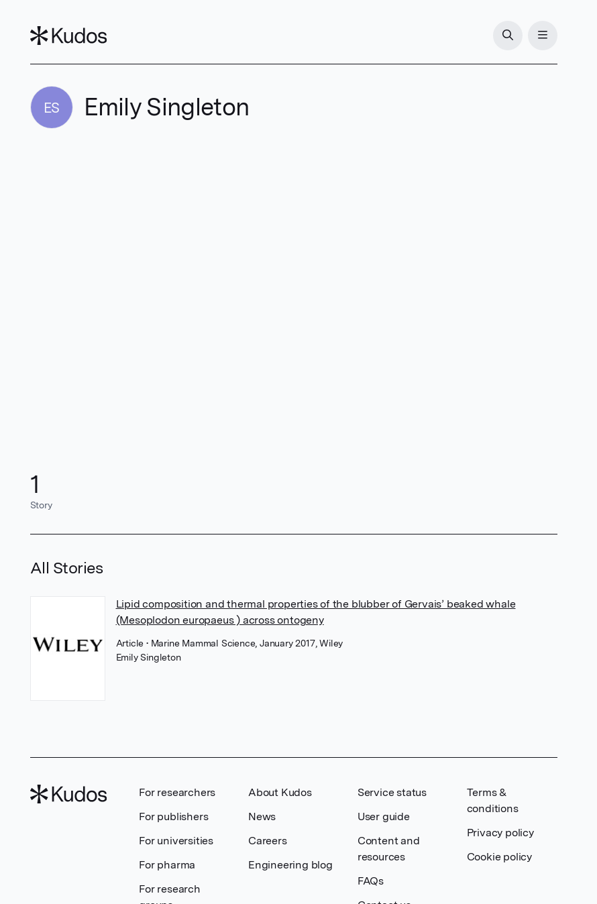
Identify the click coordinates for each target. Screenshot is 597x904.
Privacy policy (500, 832)
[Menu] (542, 35)
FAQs (371, 880)
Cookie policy (499, 856)
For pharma (167, 864)
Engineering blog (290, 864)
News (262, 816)
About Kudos (280, 792)
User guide (384, 816)
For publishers (173, 816)
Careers (267, 840)
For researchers (177, 792)
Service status (392, 792)
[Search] (508, 35)
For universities (176, 840)
